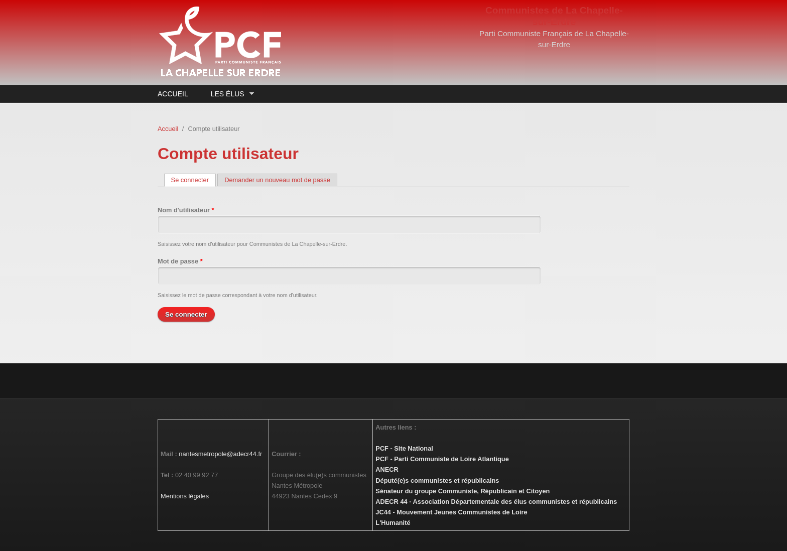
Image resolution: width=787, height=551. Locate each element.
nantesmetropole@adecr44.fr (220, 454)
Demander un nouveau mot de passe (277, 180)
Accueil (173, 94)
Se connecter (193, 180)
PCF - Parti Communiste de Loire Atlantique (441, 459)
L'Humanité (392, 522)
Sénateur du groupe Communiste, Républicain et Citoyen (462, 491)
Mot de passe (180, 261)
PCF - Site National (404, 448)
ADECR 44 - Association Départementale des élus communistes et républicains (496, 501)
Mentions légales (185, 496)
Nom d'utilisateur (186, 210)
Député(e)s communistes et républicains (437, 480)
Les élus (230, 94)
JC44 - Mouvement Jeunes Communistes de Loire (451, 512)
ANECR (387, 469)
